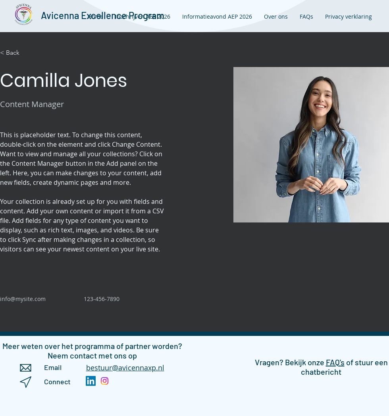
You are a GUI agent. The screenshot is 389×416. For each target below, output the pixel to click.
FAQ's (335, 362)
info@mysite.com (23, 299)
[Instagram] (105, 381)
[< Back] (15, 53)
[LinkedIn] (91, 381)
